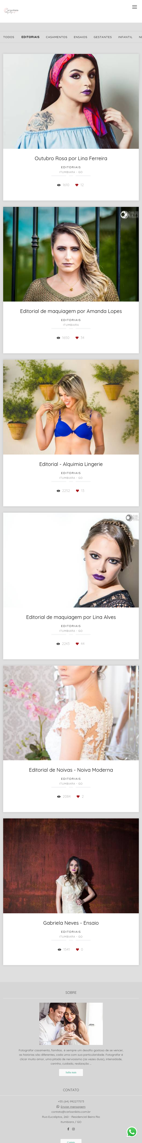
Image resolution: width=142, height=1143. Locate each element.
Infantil (125, 37)
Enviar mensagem (73, 1106)
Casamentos (57, 37)
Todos (8, 37)
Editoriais (30, 37)
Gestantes (103, 37)
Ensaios (80, 37)
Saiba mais (71, 1072)
